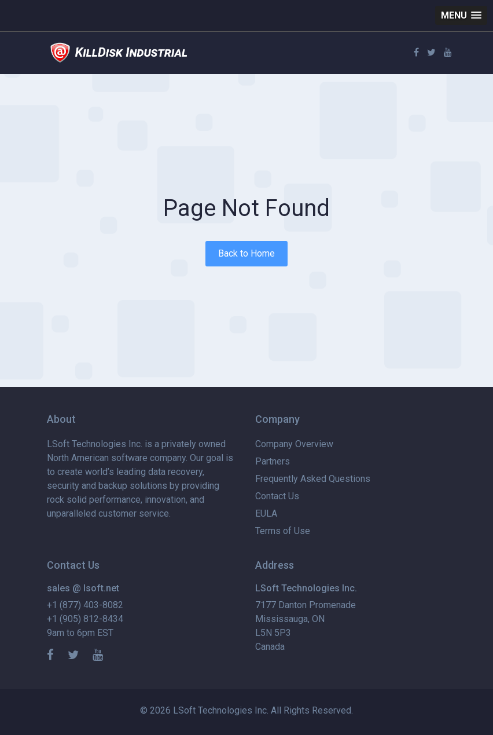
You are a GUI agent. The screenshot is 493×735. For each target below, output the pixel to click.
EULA (266, 513)
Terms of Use (282, 530)
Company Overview (294, 443)
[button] (461, 15)
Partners (272, 461)
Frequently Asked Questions (312, 478)
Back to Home (246, 253)
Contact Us (277, 496)
